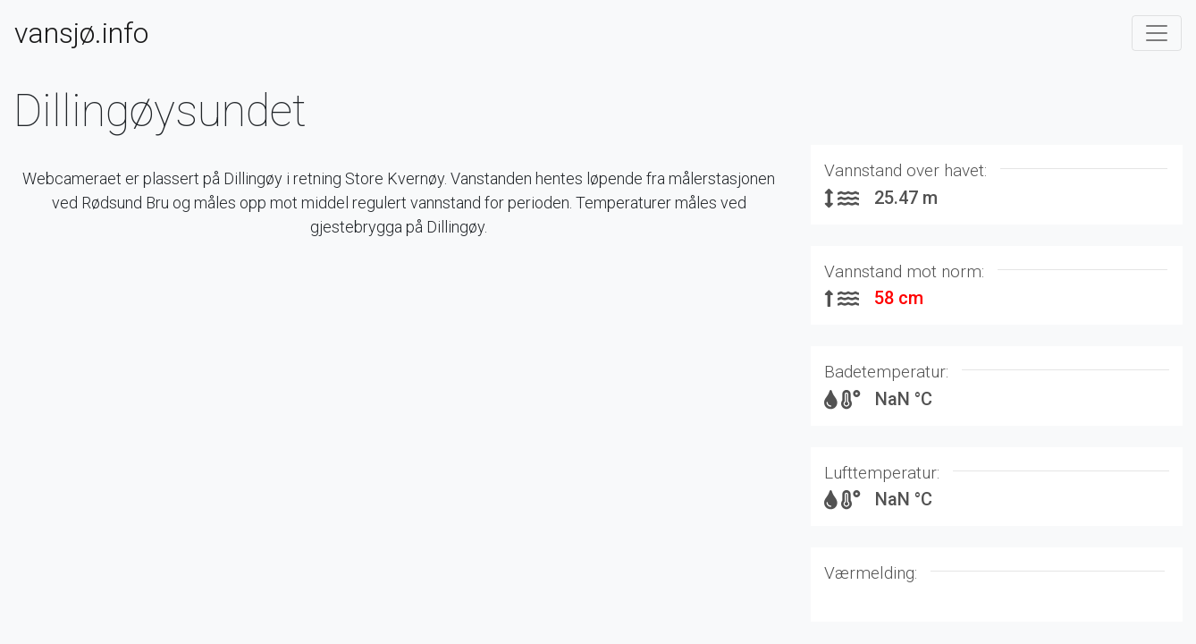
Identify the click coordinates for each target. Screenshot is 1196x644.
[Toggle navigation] (1157, 33)
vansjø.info (81, 33)
